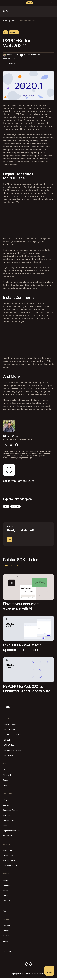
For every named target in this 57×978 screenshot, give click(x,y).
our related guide (16, 288)
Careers (6, 895)
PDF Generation (9, 755)
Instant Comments (45, 364)
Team (5, 890)
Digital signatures (11, 250)
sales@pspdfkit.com (29, 400)
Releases (15, 506)
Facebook (7, 951)
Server (5, 780)
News (5, 825)
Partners (6, 901)
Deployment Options (11, 830)
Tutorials (6, 815)
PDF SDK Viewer (9, 730)
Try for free (7, 850)
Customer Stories (10, 810)
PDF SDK (6, 740)
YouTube (6, 936)
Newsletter (7, 836)
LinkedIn (6, 931)
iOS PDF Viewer (9, 745)
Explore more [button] (11, 565)
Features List (8, 820)
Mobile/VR (7, 775)
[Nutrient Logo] (5, 11)
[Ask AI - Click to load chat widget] (49, 971)
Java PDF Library (9, 724)
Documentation (9, 855)
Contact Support (10, 866)
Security (6, 885)
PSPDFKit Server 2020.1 (41, 394)
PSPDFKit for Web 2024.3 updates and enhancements (25, 647)
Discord (6, 941)
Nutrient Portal (9, 860)
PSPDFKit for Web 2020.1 (21, 388)
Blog (5, 800)
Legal (5, 906)
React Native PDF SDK (12, 735)
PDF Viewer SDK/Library (12, 750)
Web (6, 506)
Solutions (7, 785)
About (5, 880)
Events (6, 805)
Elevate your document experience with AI (21, 606)
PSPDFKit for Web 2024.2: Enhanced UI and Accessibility (26, 689)
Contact (6, 925)
